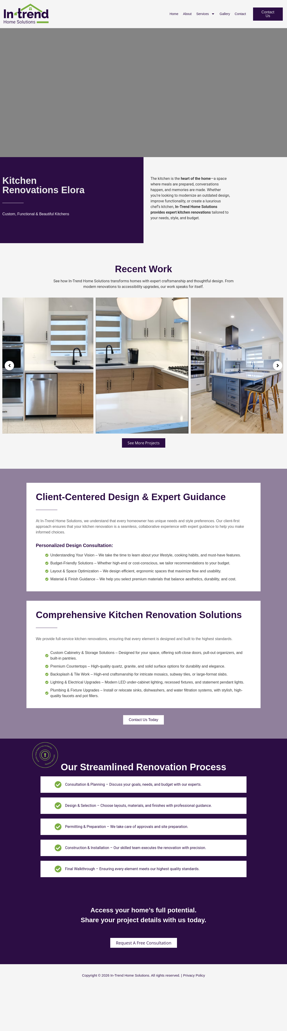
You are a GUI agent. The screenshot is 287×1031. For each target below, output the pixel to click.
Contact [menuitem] (240, 14)
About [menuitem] (187, 14)
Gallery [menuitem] (225, 14)
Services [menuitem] (205, 14)
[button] (9, 365)
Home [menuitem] (173, 14)
